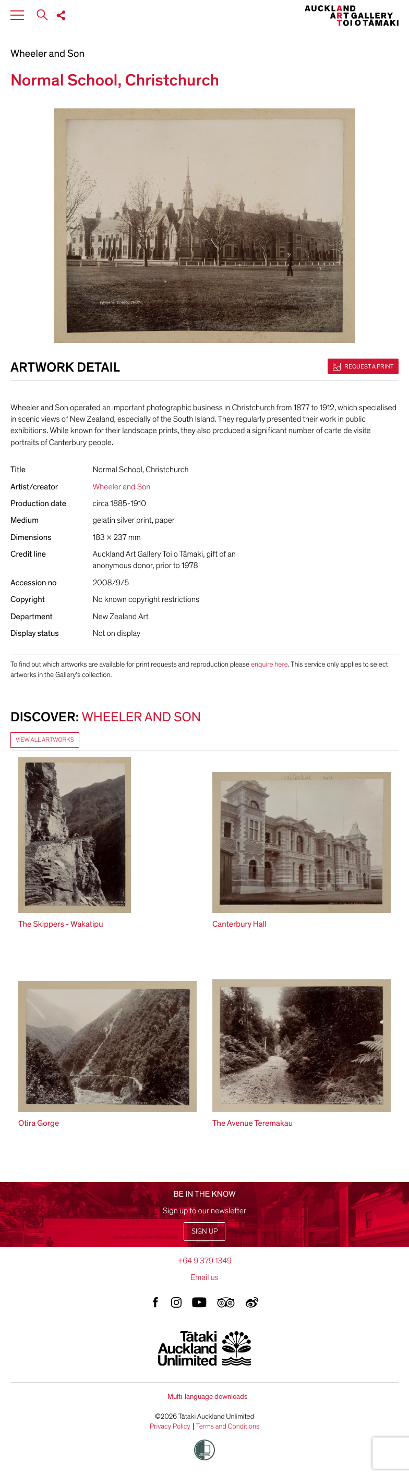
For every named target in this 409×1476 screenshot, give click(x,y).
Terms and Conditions (228, 1426)
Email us (204, 1277)
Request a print (363, 366)
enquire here (269, 664)
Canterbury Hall (239, 924)
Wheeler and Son (47, 54)
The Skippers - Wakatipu (60, 924)
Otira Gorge (38, 1123)
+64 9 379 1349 (204, 1260)
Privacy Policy (170, 1426)
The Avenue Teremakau (252, 1123)
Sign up (204, 1231)
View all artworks (45, 740)
